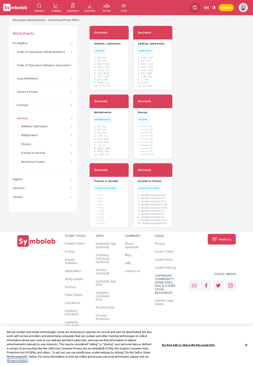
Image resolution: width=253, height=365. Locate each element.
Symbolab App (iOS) (106, 282)
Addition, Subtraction (34, 126)
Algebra (18, 179)
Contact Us (132, 270)
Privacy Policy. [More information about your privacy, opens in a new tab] (17, 362)
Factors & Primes (27, 91)
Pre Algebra (20, 43)
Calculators (73, 303)
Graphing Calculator (72, 312)
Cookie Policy (164, 259)
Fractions (22, 105)
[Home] (36, 246)
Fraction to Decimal (33, 152)
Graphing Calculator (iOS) (103, 296)
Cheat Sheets (74, 295)
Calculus (18, 197)
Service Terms (164, 251)
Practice (70, 287)
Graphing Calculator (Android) (103, 258)
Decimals (22, 118)
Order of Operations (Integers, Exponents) (43, 65)
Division (26, 144)
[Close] (246, 347)
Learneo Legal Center (164, 302)
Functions (19, 188)
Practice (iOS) (105, 307)
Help (128, 263)
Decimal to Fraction (33, 161)
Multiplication (29, 135)
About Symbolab (132, 245)
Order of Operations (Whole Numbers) (41, 52)
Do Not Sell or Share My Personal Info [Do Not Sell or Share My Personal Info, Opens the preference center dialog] (188, 346)
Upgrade (226, 7)
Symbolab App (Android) (106, 245)
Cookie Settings (165, 267)
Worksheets (73, 270)
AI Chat (70, 251)
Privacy (160, 243)
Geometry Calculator (72, 323)
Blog (128, 255)
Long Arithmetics (27, 78)
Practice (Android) (102, 271)
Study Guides (74, 278)
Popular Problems (71, 261)
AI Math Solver (75, 243)
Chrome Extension (102, 317)
